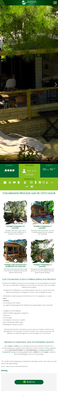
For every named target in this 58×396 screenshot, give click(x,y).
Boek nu (29, 381)
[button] (56, 85)
